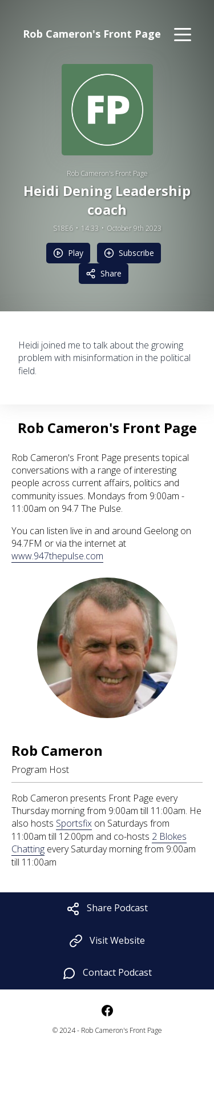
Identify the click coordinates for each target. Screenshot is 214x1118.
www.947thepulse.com (57, 556)
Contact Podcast (107, 973)
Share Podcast (107, 908)
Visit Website (107, 941)
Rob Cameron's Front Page (107, 173)
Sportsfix (74, 823)
